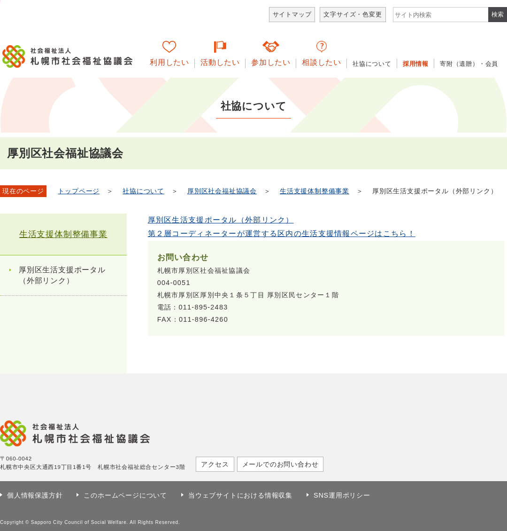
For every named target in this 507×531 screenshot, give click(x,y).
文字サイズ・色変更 (352, 14)
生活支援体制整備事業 (314, 191)
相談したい (321, 62)
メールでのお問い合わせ (280, 464)
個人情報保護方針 (34, 495)
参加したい (271, 62)
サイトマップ (292, 14)
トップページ (79, 191)
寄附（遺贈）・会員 (469, 63)
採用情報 (416, 63)
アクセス (215, 464)
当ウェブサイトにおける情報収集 (240, 495)
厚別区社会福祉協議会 (222, 191)
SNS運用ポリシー (342, 495)
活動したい (220, 62)
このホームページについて (125, 495)
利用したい (169, 62)
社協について (372, 63)
